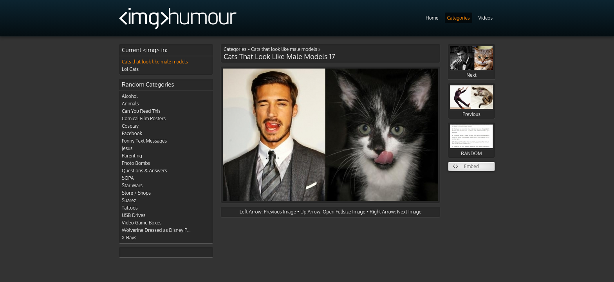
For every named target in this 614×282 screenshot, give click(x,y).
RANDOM (471, 140)
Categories (458, 18)
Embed (471, 166)
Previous (471, 101)
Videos (486, 18)
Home (432, 18)
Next (471, 62)
